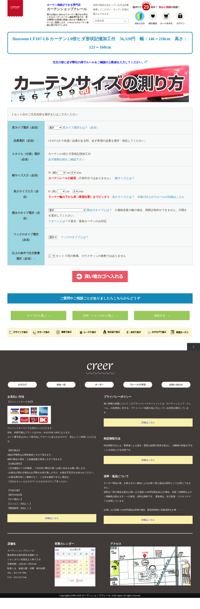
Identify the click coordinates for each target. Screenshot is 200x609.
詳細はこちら (52, 529)
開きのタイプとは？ (99, 221)
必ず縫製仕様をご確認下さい (66, 170)
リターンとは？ (58, 232)
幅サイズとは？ (124, 189)
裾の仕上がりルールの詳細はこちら (162, 208)
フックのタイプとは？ (75, 248)
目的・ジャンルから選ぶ (98, 326)
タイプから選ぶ (36, 326)
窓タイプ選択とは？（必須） (81, 138)
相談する (159, 326)
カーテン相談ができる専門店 (64, 4)
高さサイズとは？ (123, 208)
